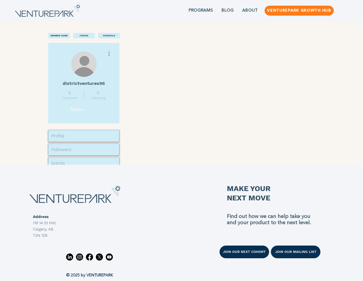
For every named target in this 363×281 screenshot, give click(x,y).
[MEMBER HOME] (59, 35)
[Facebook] (89, 257)
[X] (99, 257)
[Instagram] (79, 257)
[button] (200, 10)
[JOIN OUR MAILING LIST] (295, 252)
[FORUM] (84, 35)
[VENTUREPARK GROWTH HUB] (299, 11)
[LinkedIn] (69, 257)
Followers (61, 149)
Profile (57, 136)
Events (58, 163)
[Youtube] (109, 257)
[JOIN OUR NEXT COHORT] (244, 252)
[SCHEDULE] (109, 35)
